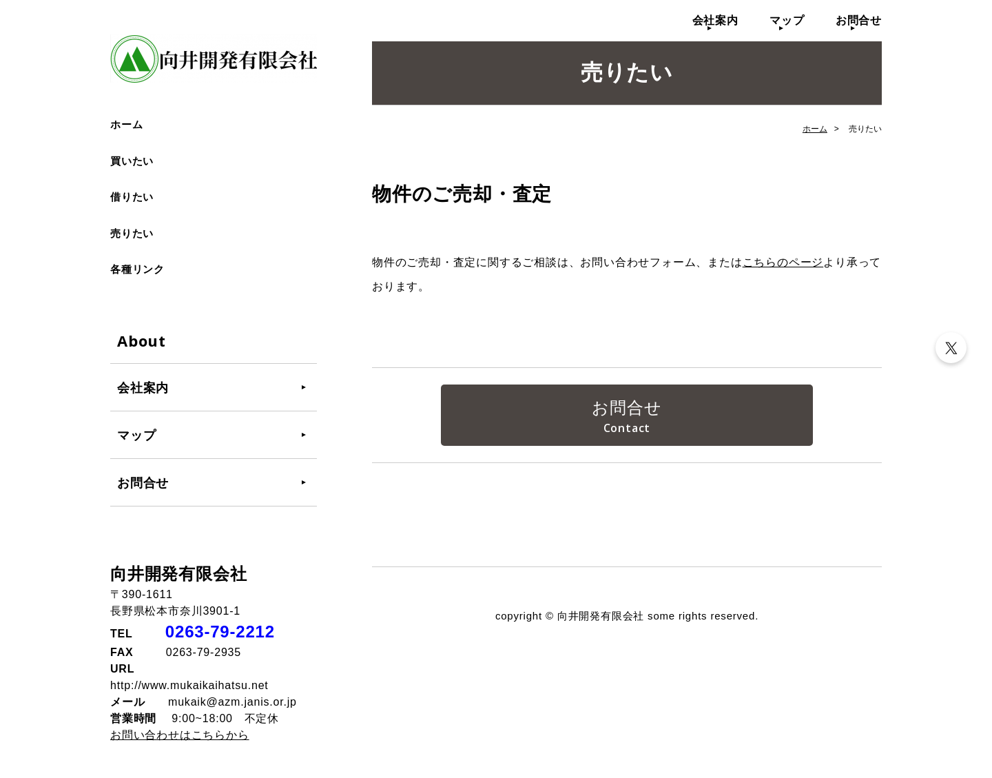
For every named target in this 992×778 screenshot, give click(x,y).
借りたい (132, 197)
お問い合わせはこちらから (179, 735)
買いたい (132, 161)
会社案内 (715, 20)
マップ (786, 20)
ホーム (126, 124)
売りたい (132, 233)
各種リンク (137, 269)
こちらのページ (783, 262)
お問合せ (859, 20)
